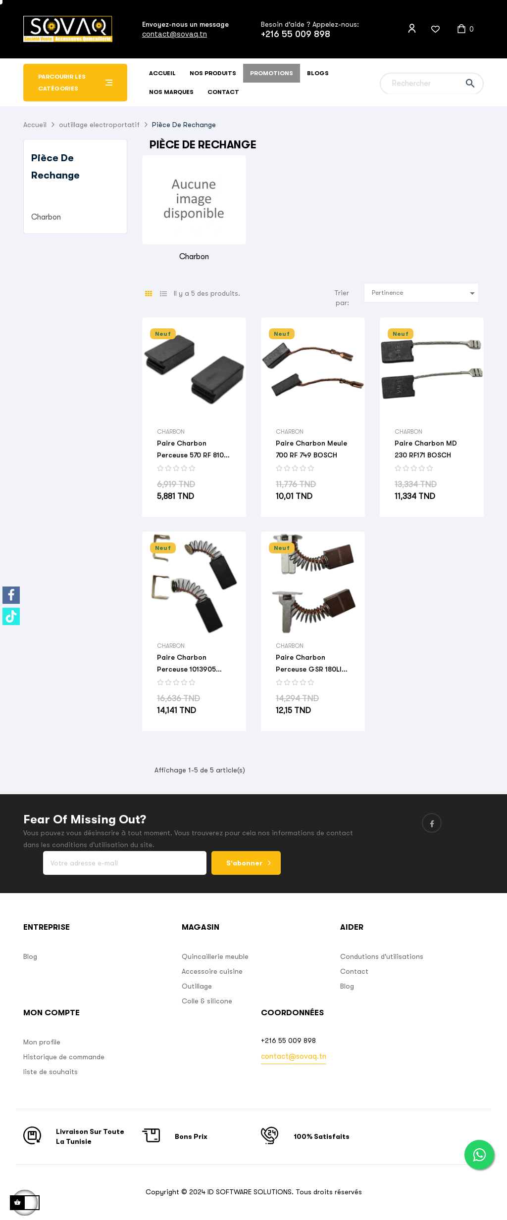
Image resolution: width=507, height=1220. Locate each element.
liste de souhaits (50, 1072)
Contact (354, 971)
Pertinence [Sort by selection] (425, 293)
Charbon (46, 217)
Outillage (197, 986)
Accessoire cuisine (212, 971)
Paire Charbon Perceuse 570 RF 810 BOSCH (190, 450)
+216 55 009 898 (295, 34)
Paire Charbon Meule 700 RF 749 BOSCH (311, 449)
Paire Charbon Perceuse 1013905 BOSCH (186, 664)
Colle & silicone (207, 1001)
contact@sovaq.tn (174, 34)
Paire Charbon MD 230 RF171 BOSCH (426, 449)
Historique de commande (63, 1057)
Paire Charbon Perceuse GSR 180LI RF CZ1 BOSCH (309, 664)
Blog (30, 956)
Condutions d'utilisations (381, 956)
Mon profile (41, 1042)
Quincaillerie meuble (215, 956)
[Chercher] (432, 83)
